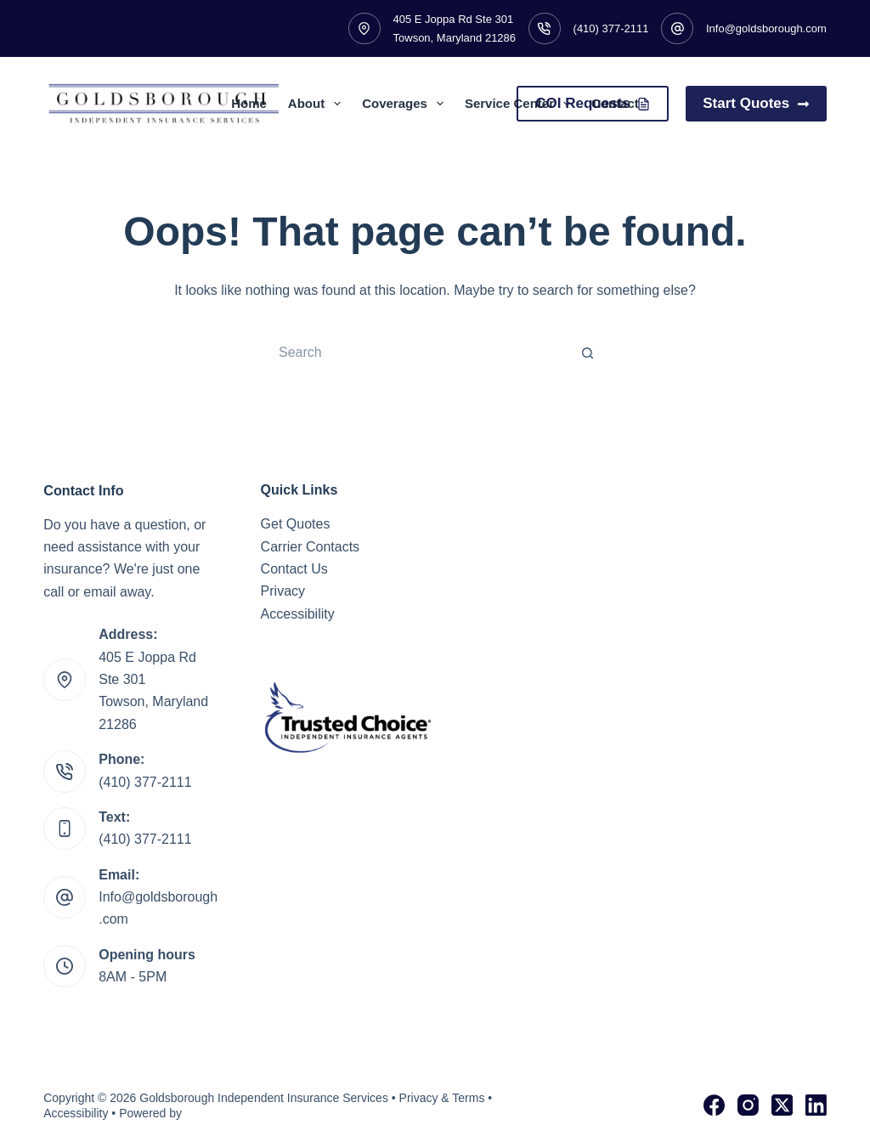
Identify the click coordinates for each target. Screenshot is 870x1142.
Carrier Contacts (310, 547)
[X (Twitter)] (782, 1105)
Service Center (521, 103)
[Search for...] (418, 353)
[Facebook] (714, 1105)
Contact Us (294, 569)
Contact (615, 103)
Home (249, 103)
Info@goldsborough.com (766, 28)
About (317, 103)
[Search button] (588, 353)
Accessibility (298, 614)
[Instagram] (748, 1105)
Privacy (283, 591)
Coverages (406, 103)
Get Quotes (295, 524)
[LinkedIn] (816, 1105)
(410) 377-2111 (611, 28)
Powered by (150, 1113)
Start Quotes (756, 103)
